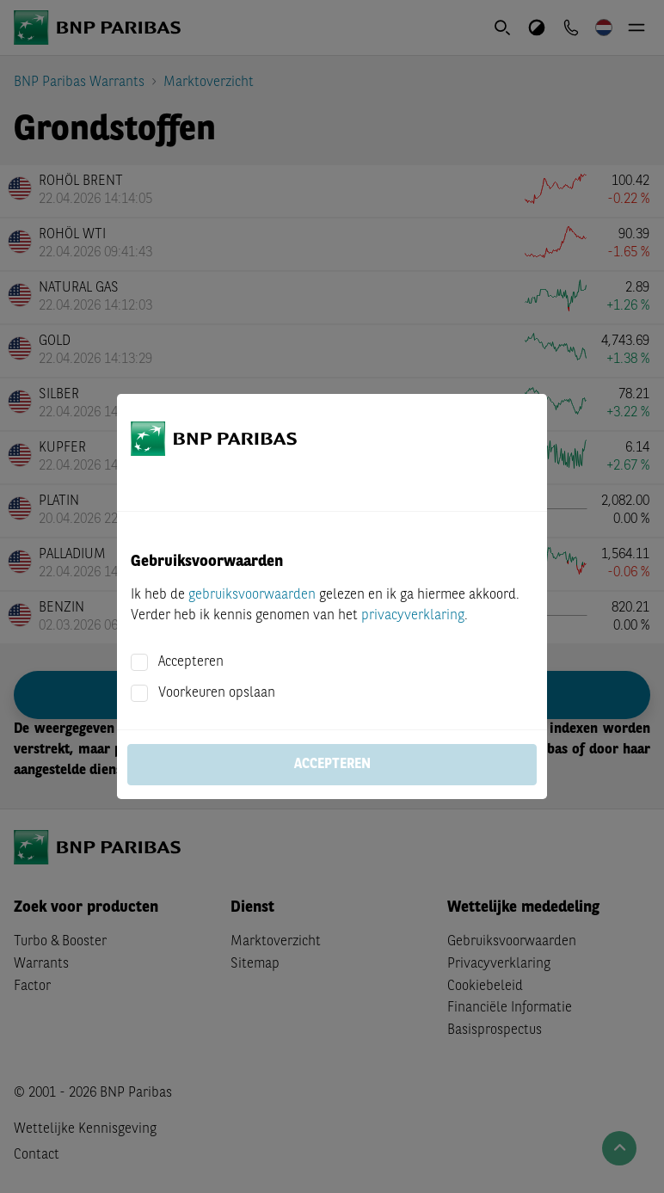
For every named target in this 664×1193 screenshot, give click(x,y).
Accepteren (191, 662)
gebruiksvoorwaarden (252, 595)
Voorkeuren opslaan (216, 693)
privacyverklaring (412, 616)
